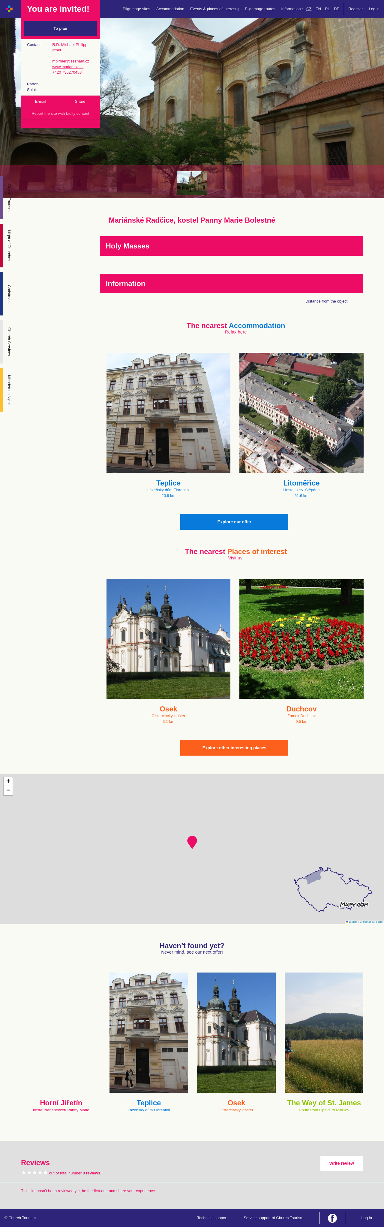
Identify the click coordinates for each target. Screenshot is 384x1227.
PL (327, 9)
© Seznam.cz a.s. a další (370, 922)
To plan (60, 28)
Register (355, 9)
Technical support (212, 1218)
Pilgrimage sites (136, 9)
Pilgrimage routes (260, 9)
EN (318, 9)
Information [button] (292, 9)
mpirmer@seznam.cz (70, 61)
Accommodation (170, 9)
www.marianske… (67, 67)
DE (336, 9)
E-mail (40, 101)
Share (80, 101)
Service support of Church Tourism (273, 1218)
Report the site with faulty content (60, 113)
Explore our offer (234, 521)
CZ (308, 9)
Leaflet (351, 922)
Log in (374, 9)
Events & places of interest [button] (214, 9)
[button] (192, 842)
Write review (341, 1163)
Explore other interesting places (234, 747)
